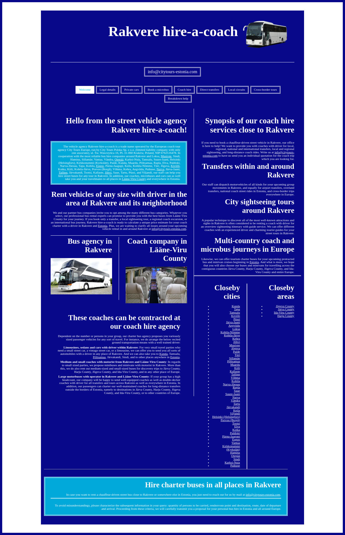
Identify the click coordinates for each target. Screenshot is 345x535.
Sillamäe (234, 358)
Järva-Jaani (233, 322)
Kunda (163, 353)
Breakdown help (178, 98)
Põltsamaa (99, 357)
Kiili (237, 368)
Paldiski (235, 433)
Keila (236, 410)
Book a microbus (158, 89)
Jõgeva (235, 348)
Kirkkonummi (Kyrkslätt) (231, 447)
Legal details (107, 89)
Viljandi (235, 413)
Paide (236, 351)
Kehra (236, 338)
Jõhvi (108, 172)
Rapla (236, 387)
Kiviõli (175, 165)
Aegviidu (234, 325)
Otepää (119, 159)
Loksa (236, 328)
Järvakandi (233, 407)
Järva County (286, 309)
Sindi (237, 459)
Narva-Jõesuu (231, 384)
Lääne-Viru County (134, 178)
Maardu (235, 364)
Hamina (235, 452)
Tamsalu (235, 312)
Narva (160, 169)
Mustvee (166, 156)
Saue (237, 390)
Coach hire (184, 89)
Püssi (237, 319)
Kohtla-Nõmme (230, 332)
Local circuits (236, 89)
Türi (237, 354)
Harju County (285, 315)
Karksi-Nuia (232, 462)
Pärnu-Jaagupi (231, 436)
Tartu (237, 403)
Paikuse (235, 465)
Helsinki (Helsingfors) (226, 416)
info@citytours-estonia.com (172, 71)
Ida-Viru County (284, 312)
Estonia (102, 225)
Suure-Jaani (232, 394)
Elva (237, 426)
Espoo (100, 165)
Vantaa (236, 442)
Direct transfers (209, 89)
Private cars (131, 89)
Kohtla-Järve (232, 335)
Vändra (235, 400)
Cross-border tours (265, 89)
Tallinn (63, 172)
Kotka (236, 429)
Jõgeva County (285, 306)
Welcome (85, 89)
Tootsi (236, 423)
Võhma (235, 377)
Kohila (236, 381)
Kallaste (235, 371)
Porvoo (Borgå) (230, 420)
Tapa (237, 309)
